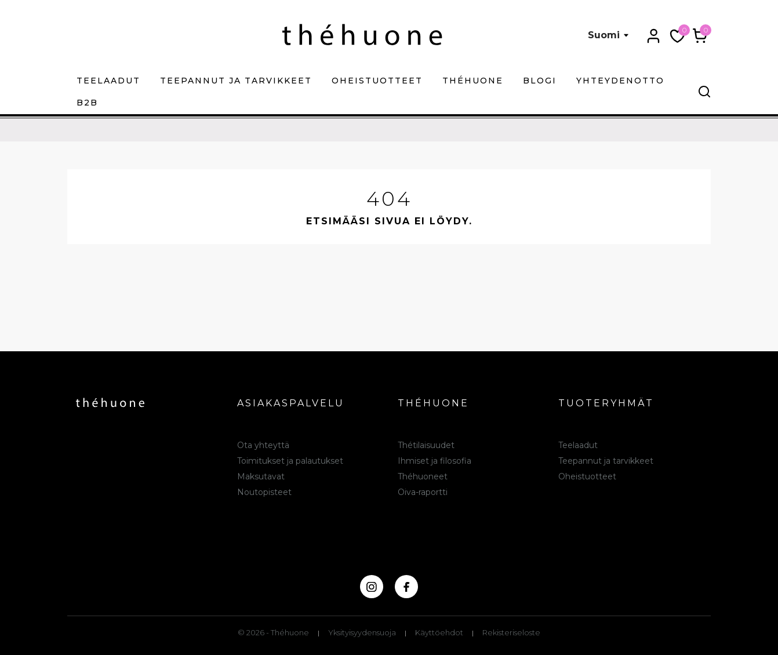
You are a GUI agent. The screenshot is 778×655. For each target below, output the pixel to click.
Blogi (540, 80)
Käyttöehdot (439, 632)
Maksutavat (261, 476)
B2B (87, 102)
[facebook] (406, 586)
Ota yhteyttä (263, 445)
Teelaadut (108, 80)
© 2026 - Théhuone (273, 632)
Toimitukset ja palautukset (290, 461)
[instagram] (371, 586)
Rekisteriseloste (511, 632)
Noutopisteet (264, 492)
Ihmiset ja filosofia (434, 461)
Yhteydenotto (620, 80)
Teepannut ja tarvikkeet (236, 80)
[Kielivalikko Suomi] (609, 35)
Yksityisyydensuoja (362, 632)
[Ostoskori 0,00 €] (700, 35)
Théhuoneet (423, 476)
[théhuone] (362, 34)
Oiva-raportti (423, 492)
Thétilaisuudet (426, 445)
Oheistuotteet (377, 80)
